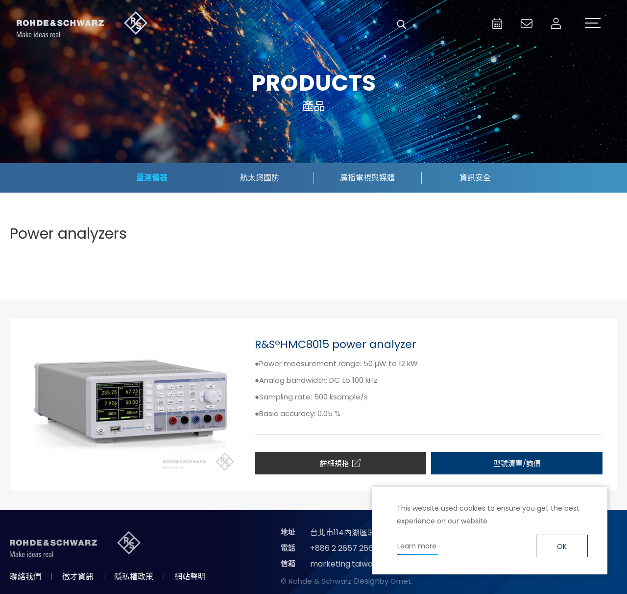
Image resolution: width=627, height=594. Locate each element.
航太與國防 (259, 177)
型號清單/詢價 (517, 463)
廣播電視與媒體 (367, 177)
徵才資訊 (78, 576)
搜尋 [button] (401, 24)
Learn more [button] (416, 546)
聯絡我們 (25, 576)
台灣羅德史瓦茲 (82, 24)
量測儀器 (152, 177)
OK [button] (562, 546)
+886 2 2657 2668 (344, 548)
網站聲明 (190, 576)
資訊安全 (475, 177)
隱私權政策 (133, 576)
